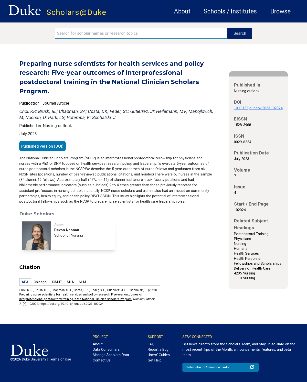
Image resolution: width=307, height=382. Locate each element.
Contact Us (102, 360)
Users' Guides (159, 355)
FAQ (151, 344)
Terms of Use (60, 359)
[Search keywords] (141, 33)
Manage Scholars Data (111, 355)
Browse (280, 11)
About (182, 11)
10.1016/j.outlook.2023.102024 (258, 108)
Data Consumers (106, 349)
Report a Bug (158, 349)
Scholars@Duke (76, 12)
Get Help (154, 360)
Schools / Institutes (230, 11)
